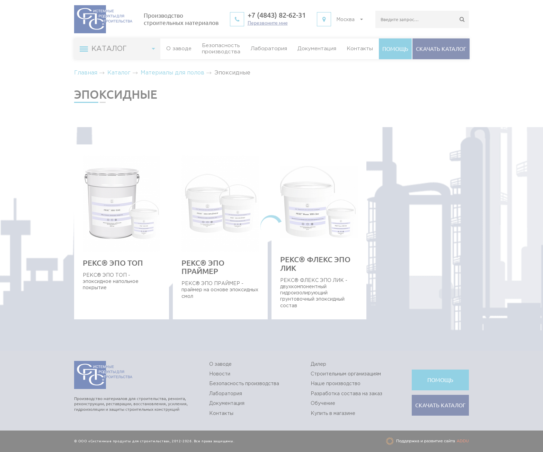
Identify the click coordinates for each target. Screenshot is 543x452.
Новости (219, 374)
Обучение (323, 403)
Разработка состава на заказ (346, 394)
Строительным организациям (346, 374)
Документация (316, 48)
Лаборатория (269, 48)
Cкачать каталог (441, 49)
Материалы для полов (172, 73)
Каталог (119, 73)
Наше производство (335, 384)
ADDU (463, 440)
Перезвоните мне (268, 22)
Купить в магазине (333, 413)
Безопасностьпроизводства (221, 48)
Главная (85, 73)
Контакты (360, 48)
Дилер (318, 364)
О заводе (179, 48)
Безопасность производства (244, 384)
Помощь (395, 49)
